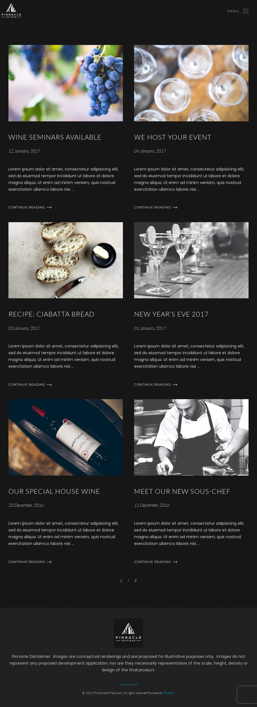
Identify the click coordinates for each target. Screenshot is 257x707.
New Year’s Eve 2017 (171, 314)
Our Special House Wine (54, 491)
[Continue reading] (65, 83)
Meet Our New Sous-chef (182, 491)
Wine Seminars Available (55, 137)
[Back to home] (11, 11)
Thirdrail (169, 692)
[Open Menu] (238, 11)
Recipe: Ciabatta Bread (51, 314)
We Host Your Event (172, 137)
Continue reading (27, 207)
